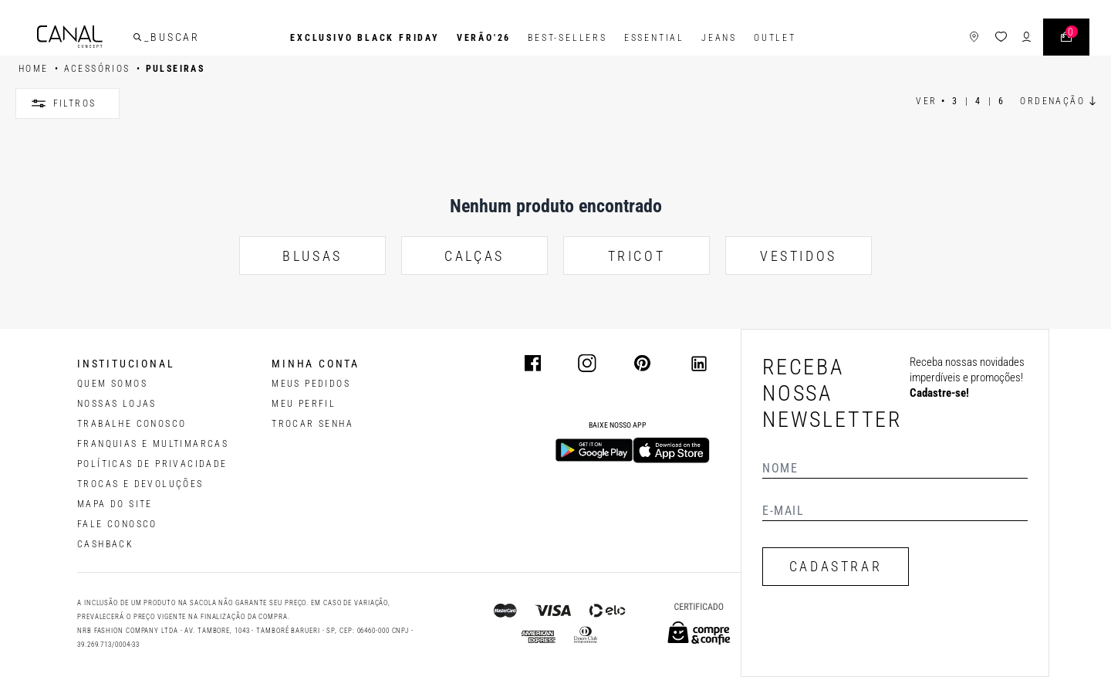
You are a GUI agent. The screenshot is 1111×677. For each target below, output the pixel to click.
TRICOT (637, 256)
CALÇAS (474, 256)
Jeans (719, 37)
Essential (654, 37)
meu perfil (304, 403)
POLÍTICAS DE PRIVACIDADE (152, 464)
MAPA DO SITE (115, 504)
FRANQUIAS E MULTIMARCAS (152, 443)
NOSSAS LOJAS (117, 403)
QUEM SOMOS (112, 383)
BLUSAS (312, 256)
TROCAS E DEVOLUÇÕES (140, 484)
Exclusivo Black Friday (365, 37)
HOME (34, 68)
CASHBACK (105, 544)
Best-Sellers (567, 37)
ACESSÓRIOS (97, 68)
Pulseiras (175, 68)
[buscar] (143, 38)
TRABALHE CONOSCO (131, 423)
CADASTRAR (835, 566)
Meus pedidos (311, 383)
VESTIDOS (798, 256)
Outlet (775, 37)
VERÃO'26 (484, 37)
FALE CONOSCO (117, 524)
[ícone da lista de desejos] (995, 38)
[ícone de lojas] (968, 38)
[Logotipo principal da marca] (76, 38)
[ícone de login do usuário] (1020, 38)
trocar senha (312, 423)
